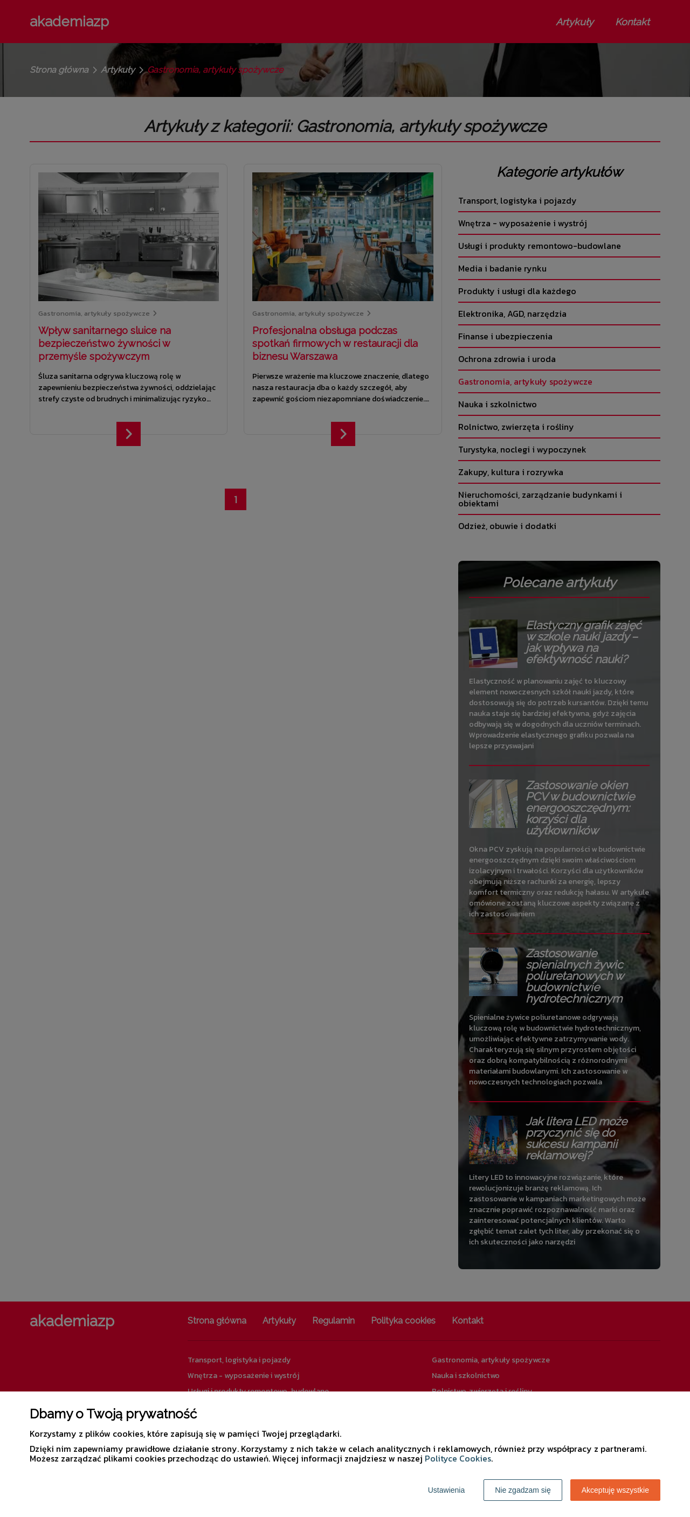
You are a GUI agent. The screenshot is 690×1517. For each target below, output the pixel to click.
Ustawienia (446, 1490)
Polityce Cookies (458, 1458)
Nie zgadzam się (523, 1490)
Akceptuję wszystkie (615, 1490)
